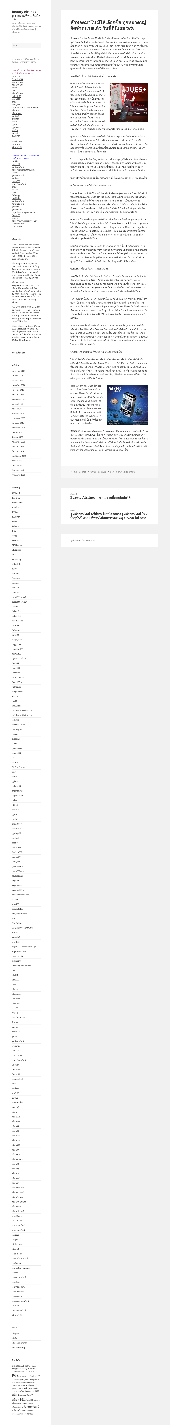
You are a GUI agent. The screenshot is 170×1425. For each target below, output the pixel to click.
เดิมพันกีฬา (16, 1249)
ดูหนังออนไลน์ (18, 167)
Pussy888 (16, 861)
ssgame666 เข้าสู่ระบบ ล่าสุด (24, 946)
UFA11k (15, 970)
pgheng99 (16, 786)
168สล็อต (16, 507)
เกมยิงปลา (16, 1235)
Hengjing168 (17, 79)
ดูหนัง (14, 1036)
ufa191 (15, 975)
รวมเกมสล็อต (17, 1102)
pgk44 (14, 800)
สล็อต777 (16, 1140)
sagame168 (17, 885)
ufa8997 (15, 979)
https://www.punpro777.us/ (24, 221)
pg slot (15, 133)
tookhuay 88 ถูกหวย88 (21, 965)
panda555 (16, 753)
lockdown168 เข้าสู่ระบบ (22, 710)
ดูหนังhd (15, 206)
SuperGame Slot (19, 951)
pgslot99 (15, 819)
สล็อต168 (16, 1116)
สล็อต (14, 1112)
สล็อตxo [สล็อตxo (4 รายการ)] (31, 1403)
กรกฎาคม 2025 (18, 418)
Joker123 (16, 672)
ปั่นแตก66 (16, 215)
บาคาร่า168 (17, 1055)
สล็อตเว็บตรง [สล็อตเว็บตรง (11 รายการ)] (19, 1410)
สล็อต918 (16, 1154)
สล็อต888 (16, 99)
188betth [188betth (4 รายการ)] (20, 1366)
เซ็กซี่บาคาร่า (17, 1244)
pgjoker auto (17, 791)
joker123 (16, 76)
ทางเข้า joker (17, 141)
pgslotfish (16, 828)
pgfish (14, 776)
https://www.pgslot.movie (23, 212)
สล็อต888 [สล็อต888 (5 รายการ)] (29, 1400)
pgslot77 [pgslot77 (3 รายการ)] (26, 1376)
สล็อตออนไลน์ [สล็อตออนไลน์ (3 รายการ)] (16, 1407)
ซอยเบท (15, 1027)
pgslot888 (16, 127)
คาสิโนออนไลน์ (18, 1017)
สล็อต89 (15, 1150)
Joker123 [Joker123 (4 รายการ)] (33, 1368)
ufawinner (16, 1003)
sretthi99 (16, 942)
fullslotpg (16, 195)
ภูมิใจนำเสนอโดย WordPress (82, 540)
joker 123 (16, 172)
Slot (13, 918)
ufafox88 (16, 998)
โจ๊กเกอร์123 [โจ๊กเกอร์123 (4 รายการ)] (28, 1414)
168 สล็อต (16, 498)
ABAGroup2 (17, 559)
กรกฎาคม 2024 (18, 475)
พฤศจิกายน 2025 (19, 399)
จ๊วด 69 (15, 1022)
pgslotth (15, 838)
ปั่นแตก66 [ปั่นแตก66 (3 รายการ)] (28, 1391)
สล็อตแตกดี (16, 1206)
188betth (16, 136)
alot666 (15, 568)
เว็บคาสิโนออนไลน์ (20, 1258)
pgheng (15, 781)
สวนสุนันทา (17, 1216)
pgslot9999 (17, 824)
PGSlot (15, 805)
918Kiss (15, 540)
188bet (15, 512)
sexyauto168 (17, 909)
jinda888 (16, 668)
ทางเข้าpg (16, 1046)
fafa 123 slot (17, 620)
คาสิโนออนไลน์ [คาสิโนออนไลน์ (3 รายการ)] (31, 1385)
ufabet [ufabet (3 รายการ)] (23, 1385)
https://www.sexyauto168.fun (25, 107)
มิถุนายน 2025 (18, 423)
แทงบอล (15, 1305)
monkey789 (17, 729)
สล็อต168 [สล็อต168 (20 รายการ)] (18, 1399)
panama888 (17, 748)
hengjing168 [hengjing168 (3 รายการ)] (24, 1369)
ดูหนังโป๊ (15, 116)
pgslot (14, 102)
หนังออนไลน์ (17, 1220)
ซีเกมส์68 (16, 1031)
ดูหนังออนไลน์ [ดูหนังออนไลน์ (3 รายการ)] (16, 1388)
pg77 (14, 772)
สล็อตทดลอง (17, 113)
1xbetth (15, 119)
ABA (14, 554)
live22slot (16, 198)
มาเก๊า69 (15, 1093)
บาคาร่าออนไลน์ (19, 184)
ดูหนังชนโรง (17, 209)
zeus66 (15, 1008)
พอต (14, 1083)
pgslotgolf (16, 833)
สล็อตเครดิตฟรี (18, 1192)
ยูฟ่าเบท (15, 1098)
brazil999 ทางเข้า (19, 597)
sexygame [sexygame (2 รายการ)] (24, 1382)
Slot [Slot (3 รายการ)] (28, 1382)
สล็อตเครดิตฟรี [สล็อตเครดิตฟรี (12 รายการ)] (30, 1406)
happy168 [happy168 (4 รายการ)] (16, 1368)
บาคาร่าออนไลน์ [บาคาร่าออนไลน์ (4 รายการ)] (18, 1391)
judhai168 (16, 96)
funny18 (15, 635)
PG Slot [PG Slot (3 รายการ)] (31, 1372)
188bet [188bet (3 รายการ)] (14, 1366)
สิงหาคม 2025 (18, 413)
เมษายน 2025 (17, 432)
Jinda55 (15, 663)
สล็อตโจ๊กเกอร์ (18, 1211)
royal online (17, 876)
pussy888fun (17, 866)
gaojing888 (17, 639)
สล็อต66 (15, 1131)
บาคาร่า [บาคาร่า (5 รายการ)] (34, 1388)
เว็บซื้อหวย (16, 1263)
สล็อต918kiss (17, 1159)
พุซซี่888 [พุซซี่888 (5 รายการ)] (35, 1391)
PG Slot (15, 762)
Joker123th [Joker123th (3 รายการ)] (16, 1372)
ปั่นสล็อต (15, 1064)
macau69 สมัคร (18, 724)
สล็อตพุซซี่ (16, 1178)
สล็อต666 (16, 1135)
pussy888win (18, 871)
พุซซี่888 (15, 178)
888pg (14, 535)
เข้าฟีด (14, 1338)
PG (13, 757)
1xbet (14, 521)
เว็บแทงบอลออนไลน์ (20, 1301)
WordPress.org (18, 1347)
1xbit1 (15, 531)
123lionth (16, 493)
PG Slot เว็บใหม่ (18, 767)
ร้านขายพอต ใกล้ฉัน (126, 472)
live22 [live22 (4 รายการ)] (23, 1371)
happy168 (16, 644)
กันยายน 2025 (18, 408)
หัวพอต (73, 431)
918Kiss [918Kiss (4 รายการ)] (28, 1366)
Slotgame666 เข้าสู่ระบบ (22, 927)
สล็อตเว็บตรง (17, 82)
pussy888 (16, 104)
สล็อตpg (15, 1168)
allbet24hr (16, 564)
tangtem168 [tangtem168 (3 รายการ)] (16, 1385)
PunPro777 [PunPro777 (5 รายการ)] (35, 1376)
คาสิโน (15, 1013)
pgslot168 (16, 809)
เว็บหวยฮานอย (18, 1291)
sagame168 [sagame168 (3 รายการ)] (35, 1380)
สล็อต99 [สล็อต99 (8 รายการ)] (29, 1395)
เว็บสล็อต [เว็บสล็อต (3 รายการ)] (30, 1411)
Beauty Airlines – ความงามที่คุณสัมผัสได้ (26, 15)
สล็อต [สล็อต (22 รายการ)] (16, 1395)
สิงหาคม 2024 (18, 470)
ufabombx (16, 994)
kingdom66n (17, 691)
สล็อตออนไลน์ (18, 1187)
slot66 (14, 87)
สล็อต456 (16, 1121)
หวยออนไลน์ (17, 226)
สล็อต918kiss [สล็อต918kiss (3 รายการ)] (16, 1403)
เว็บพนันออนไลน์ (19, 1277)
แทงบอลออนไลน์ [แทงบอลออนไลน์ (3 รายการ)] (17, 1414)
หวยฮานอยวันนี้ (18, 1230)
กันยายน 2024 (18, 465)
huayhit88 (16, 654)
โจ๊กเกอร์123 (17, 147)
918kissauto (17, 545)
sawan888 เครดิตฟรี (20, 894)
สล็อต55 (15, 1126)
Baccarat (16, 578)
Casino (15, 606)
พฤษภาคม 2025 (18, 427)
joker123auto (18, 677)
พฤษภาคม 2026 (18, 371)
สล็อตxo (15, 110)
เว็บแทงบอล (17, 1296)
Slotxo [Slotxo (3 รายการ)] (32, 1382)
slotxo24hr (16, 937)
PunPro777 (17, 852)
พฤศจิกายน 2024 (19, 456)
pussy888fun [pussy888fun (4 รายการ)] (25, 1379)
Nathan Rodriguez (98, 472)
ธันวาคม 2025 (18, 394)
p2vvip (15, 743)
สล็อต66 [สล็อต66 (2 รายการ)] (22, 1395)
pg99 (14, 192)
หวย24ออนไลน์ (18, 1225)
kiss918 (15, 130)
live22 (14, 701)
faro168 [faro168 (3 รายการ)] (34, 1366)
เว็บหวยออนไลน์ (18, 223)
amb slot (16, 573)
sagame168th (18, 890)
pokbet (15, 842)
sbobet (15, 899)
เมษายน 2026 (17, 375)
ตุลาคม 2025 (17, 404)
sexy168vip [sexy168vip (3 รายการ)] (16, 1382)
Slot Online (17, 923)
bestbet (15, 583)
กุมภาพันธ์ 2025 (18, 442)
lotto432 (15, 720)
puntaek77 (16, 857)
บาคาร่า (15, 1050)
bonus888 (16, 592)
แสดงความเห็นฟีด (19, 1343)
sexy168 (15, 904)
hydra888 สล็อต (19, 658)
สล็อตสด (15, 1183)
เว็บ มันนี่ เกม (17, 1253)
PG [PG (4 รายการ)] (27, 1371)
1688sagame (17, 502)
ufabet (15, 989)
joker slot (16, 144)
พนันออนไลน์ (17, 1079)
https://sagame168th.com (23, 170)
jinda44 (15, 90)
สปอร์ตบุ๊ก (16, 1107)
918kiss (15, 161)
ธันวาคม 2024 (18, 451)
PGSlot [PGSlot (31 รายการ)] (17, 1375)
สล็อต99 (15, 1164)
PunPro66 (16, 847)
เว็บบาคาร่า (16, 218)
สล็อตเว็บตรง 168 (19, 1201)
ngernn (15, 734)
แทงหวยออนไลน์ (19, 1310)
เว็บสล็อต (15, 1282)
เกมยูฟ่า (15, 1239)
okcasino (16, 739)
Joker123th (17, 682)
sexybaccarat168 (19, 913)
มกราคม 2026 (18, 390)
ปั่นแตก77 (16, 1074)
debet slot (16, 611)
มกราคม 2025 (18, 446)
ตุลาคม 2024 (17, 460)
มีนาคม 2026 (17, 380)
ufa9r (14, 984)
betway (15, 587)
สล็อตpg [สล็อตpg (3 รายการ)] (24, 1403)
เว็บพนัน (15, 1272)
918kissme (16, 550)
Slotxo (14, 932)
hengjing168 (17, 649)
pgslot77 (15, 814)
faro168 (15, 625)
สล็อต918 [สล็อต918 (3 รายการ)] (37, 1400)
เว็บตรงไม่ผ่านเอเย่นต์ (21, 1268)
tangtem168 (17, 956)
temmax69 (16, 961)
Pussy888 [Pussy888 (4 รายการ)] (16, 1379)
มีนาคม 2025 (17, 437)
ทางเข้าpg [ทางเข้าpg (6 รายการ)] (26, 1388)
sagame (15, 880)
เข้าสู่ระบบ (16, 1333)
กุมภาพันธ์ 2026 (18, 385)
